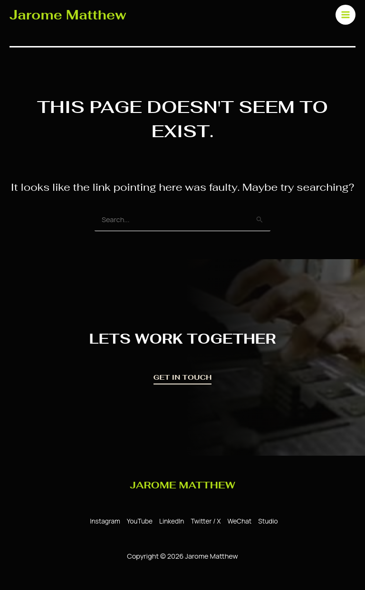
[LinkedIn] (170, 521)
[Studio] (266, 521)
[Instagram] (103, 521)
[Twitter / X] (204, 521)
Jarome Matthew (68, 14)
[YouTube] (138, 521)
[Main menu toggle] (345, 15)
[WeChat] (237, 521)
